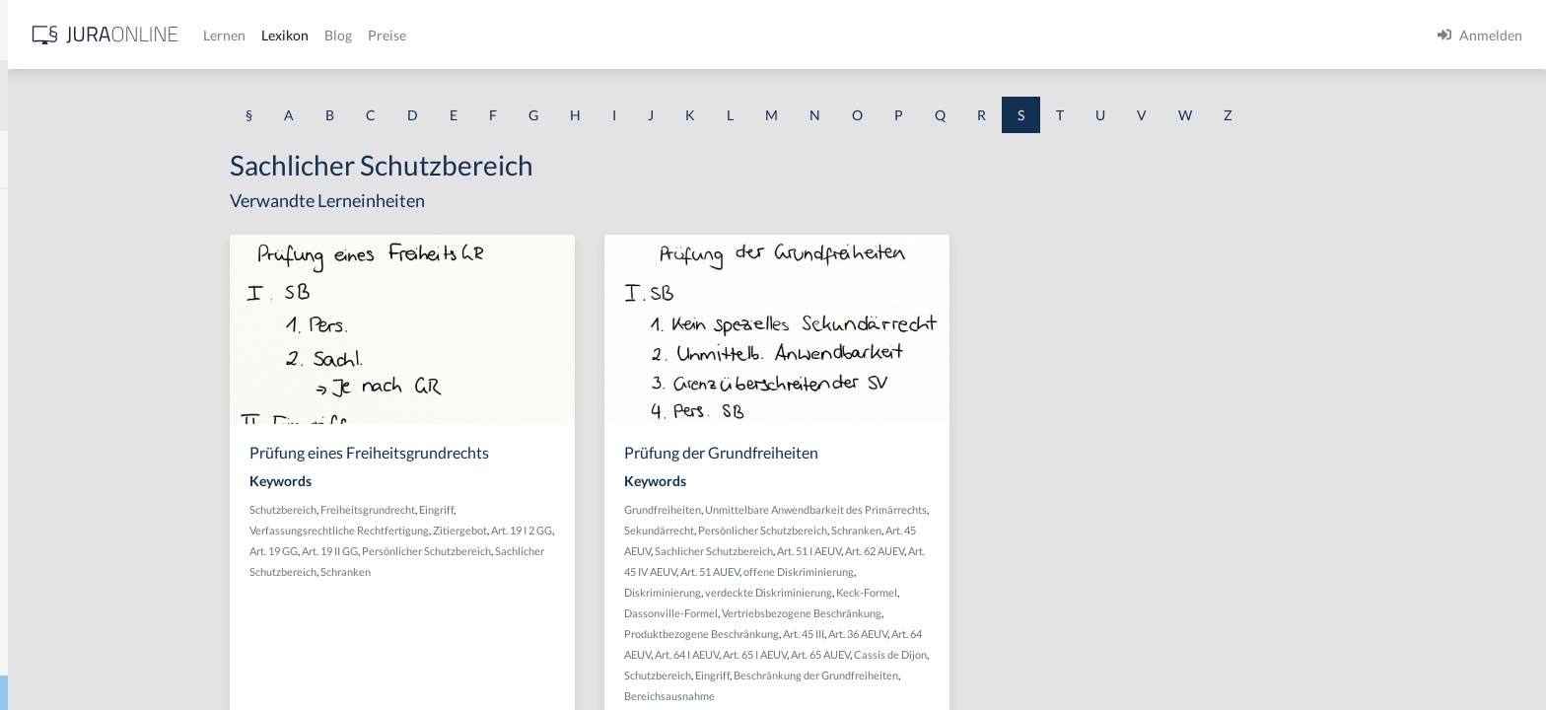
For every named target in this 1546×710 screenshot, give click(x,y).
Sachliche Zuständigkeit (88, 653)
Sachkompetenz (63, 564)
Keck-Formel (1020, 592)
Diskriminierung (816, 592)
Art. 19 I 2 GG (675, 530)
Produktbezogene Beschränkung (855, 633)
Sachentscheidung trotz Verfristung (124, 520)
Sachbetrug (50, 342)
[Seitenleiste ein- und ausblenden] (284, 30)
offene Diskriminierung (952, 571)
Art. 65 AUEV (974, 654)
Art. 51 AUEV (863, 571)
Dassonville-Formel (825, 612)
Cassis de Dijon (1044, 654)
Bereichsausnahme (823, 695)
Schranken (499, 571)
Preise (694, 35)
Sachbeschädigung (72, 298)
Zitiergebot (614, 530)
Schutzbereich (436, 509)
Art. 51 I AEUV (963, 550)
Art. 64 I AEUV (840, 654)
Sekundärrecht (813, 530)
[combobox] (158, 95)
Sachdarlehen (57, 387)
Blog (646, 35)
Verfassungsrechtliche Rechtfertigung (493, 530)
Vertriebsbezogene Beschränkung (955, 612)
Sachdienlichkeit (66, 431)
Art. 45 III (957, 633)
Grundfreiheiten (816, 509)
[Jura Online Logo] (413, 35)
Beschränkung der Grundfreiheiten (969, 675)
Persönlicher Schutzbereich (580, 550)
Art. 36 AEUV (1011, 633)
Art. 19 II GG (484, 550)
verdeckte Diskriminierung (922, 592)
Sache (33, 475)
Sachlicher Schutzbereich (867, 550)
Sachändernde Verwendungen (107, 254)
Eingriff (590, 509)
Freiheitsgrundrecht (521, 509)
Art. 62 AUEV (1028, 550)
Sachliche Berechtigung (87, 609)
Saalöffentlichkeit (69, 209)
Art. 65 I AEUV (909, 654)
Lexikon (592, 35)
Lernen (532, 35)
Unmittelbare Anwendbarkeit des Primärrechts (970, 509)
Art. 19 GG (427, 550)
